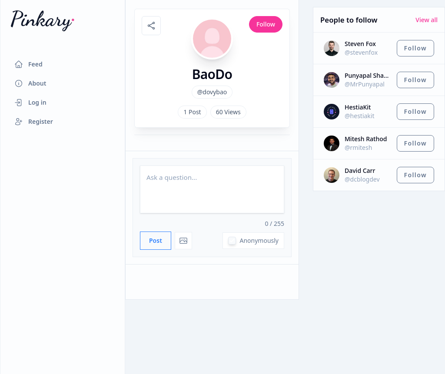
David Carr (360, 170)
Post (155, 240)
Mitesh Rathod (366, 139)
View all (426, 20)
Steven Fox (360, 44)
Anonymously (259, 240)
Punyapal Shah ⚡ (368, 75)
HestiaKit (358, 107)
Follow (265, 24)
